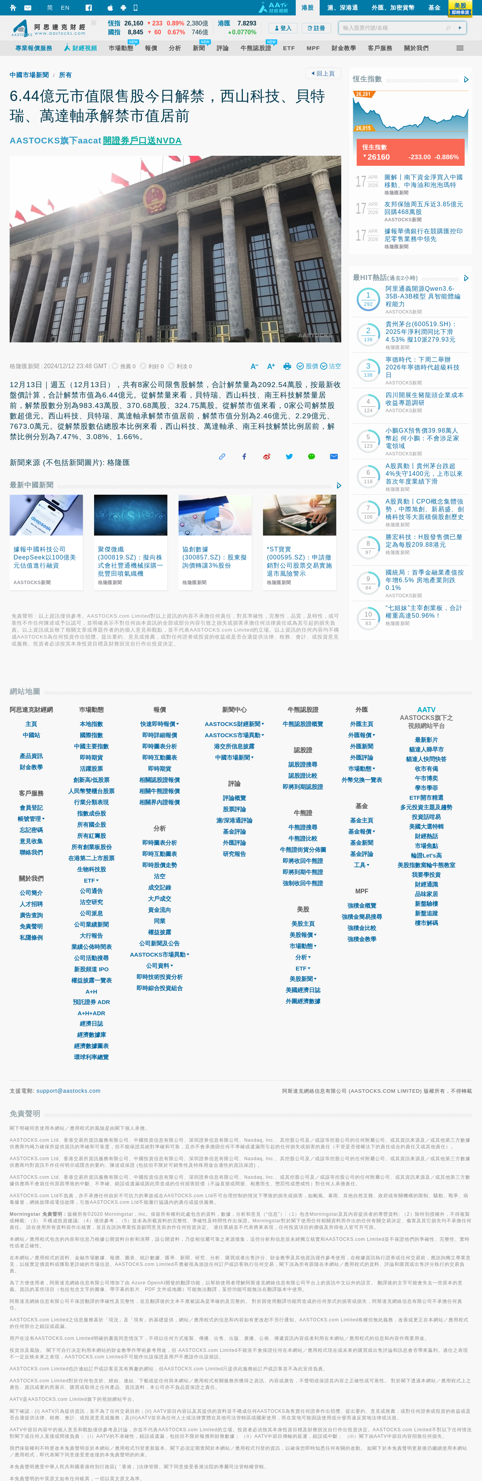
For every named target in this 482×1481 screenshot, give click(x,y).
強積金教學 (361, 939)
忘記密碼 (31, 830)
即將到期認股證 (303, 786)
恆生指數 (367, 79)
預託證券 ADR (91, 1002)
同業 (159, 921)
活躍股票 (91, 768)
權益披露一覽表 (91, 980)
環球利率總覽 (91, 1057)
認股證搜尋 (302, 764)
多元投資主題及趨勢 (426, 807)
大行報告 (91, 935)
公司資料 (159, 965)
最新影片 (426, 739)
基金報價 (361, 831)
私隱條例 (31, 937)
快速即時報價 (159, 724)
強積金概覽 (361, 905)
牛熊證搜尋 (302, 827)
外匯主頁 (361, 724)
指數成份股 (91, 813)
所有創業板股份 (91, 847)
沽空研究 (91, 902)
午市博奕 (426, 778)
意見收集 (31, 841)
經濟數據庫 (91, 1034)
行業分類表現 (91, 802)
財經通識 (426, 884)
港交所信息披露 (234, 746)
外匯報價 (361, 735)
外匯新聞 (361, 746)
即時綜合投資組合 (160, 988)
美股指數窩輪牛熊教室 (426, 865)
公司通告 (91, 891)
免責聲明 (31, 926)
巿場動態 (361, 768)
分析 (303, 957)
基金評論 (234, 831)
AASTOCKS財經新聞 (234, 724)
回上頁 (323, 73)
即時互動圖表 (159, 757)
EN (65, 7)
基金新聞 (361, 842)
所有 (65, 75)
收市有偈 (426, 768)
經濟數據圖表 (91, 1046)
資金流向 (159, 909)
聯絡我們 (31, 852)
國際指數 (91, 735)
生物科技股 (91, 869)
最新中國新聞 (32, 485)
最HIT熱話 (385, 277)
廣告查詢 (31, 915)
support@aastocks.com (69, 1091)
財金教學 (31, 767)
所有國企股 (91, 824)
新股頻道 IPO (91, 969)
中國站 (31, 735)
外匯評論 (234, 842)
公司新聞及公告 (159, 943)
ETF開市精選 (426, 797)
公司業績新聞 (91, 924)
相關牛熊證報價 (159, 791)
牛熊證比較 (302, 838)
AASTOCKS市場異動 (159, 954)
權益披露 (159, 932)
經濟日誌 (91, 1023)
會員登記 (31, 807)
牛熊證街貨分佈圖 (303, 849)
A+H (91, 991)
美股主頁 (303, 923)
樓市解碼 (426, 923)
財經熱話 (426, 836)
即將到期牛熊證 (303, 872)
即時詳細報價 (159, 735)
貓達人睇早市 (426, 749)
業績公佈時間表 (91, 947)
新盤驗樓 (426, 903)
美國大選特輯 (426, 826)
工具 (361, 865)
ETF (91, 880)
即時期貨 (91, 757)
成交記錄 (159, 887)
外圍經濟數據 (303, 1001)
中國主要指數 (91, 746)
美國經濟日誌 (303, 990)
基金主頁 (361, 820)
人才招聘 (31, 904)
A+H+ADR (91, 1013)
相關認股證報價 (159, 780)
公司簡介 (31, 893)
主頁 (31, 724)
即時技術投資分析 (160, 977)
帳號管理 (31, 818)
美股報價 (303, 935)
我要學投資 (426, 874)
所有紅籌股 (91, 835)
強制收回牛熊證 (303, 883)
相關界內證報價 (159, 802)
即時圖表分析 (159, 746)
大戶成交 (159, 898)
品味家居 (426, 894)
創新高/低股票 (91, 780)
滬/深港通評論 (234, 820)
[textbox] (402, 28)
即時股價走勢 (159, 865)
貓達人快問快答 (426, 759)
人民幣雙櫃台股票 (91, 791)
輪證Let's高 (426, 855)
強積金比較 (361, 928)
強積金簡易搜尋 (362, 916)
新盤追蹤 (426, 913)
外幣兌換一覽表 (362, 780)
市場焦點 (426, 845)
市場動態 (303, 946)
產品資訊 (31, 756)
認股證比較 (302, 775)
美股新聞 (303, 979)
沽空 (159, 876)
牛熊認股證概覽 (303, 724)
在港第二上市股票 (91, 858)
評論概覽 (234, 798)
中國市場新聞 (29, 75)
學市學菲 (426, 788)
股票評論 (234, 809)
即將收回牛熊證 (303, 861)
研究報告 (234, 854)
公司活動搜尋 (91, 958)
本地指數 (91, 724)
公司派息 (91, 913)
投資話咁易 (426, 817)
